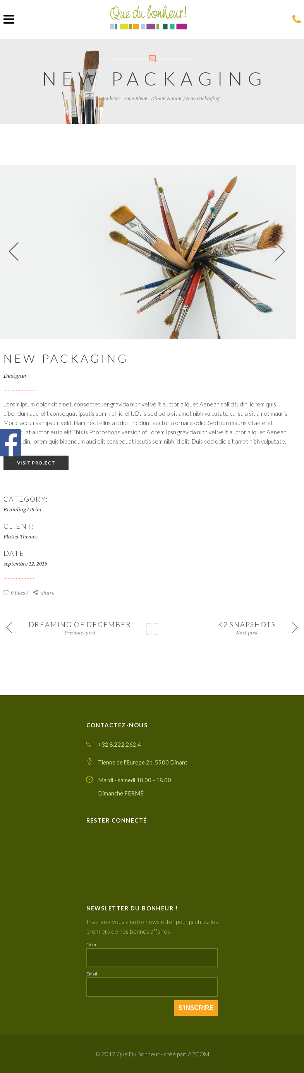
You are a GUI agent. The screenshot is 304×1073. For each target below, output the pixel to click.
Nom (91, 944)
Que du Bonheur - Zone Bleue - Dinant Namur (133, 98)
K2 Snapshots (247, 624)
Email (91, 973)
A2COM (198, 1054)
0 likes (14, 593)
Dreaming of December (80, 624)
